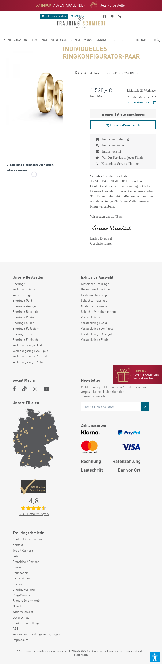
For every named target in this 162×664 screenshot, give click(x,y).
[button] (155, 657)
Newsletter (20, 606)
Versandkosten (79, 650)
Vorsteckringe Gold (94, 323)
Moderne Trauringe (94, 306)
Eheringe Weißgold (25, 306)
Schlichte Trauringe (94, 300)
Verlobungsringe (24, 289)
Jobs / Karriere (23, 550)
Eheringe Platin (23, 317)
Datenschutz (21, 617)
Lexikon (18, 584)
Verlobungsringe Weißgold (30, 351)
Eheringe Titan (23, 334)
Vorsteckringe (22, 295)
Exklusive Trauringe (94, 295)
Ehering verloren (24, 589)
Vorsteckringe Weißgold (97, 328)
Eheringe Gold (22, 300)
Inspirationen (22, 578)
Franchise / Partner (26, 561)
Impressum (20, 639)
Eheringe (19, 284)
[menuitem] (15, 40)
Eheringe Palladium (26, 328)
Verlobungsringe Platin (28, 362)
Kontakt (18, 545)
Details (80, 72)
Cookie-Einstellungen (27, 623)
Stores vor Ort (22, 567)
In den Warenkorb (141, 102)
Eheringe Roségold (26, 311)
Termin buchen (54, 16)
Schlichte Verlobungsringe (99, 311)
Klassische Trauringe (95, 284)
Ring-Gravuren (22, 595)
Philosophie (21, 573)
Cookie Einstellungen (27, 539)
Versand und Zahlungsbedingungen (36, 634)
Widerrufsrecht (23, 611)
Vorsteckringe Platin (95, 339)
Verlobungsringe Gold (27, 345)
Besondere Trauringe (95, 289)
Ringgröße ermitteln (26, 600)
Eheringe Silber (23, 323)
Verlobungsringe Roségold (31, 356)
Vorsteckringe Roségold (97, 334)
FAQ (15, 556)
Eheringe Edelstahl (26, 339)
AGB (16, 628)
